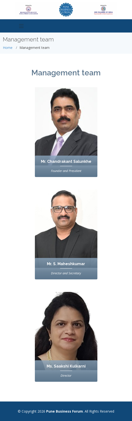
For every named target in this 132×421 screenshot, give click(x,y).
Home (8, 47)
